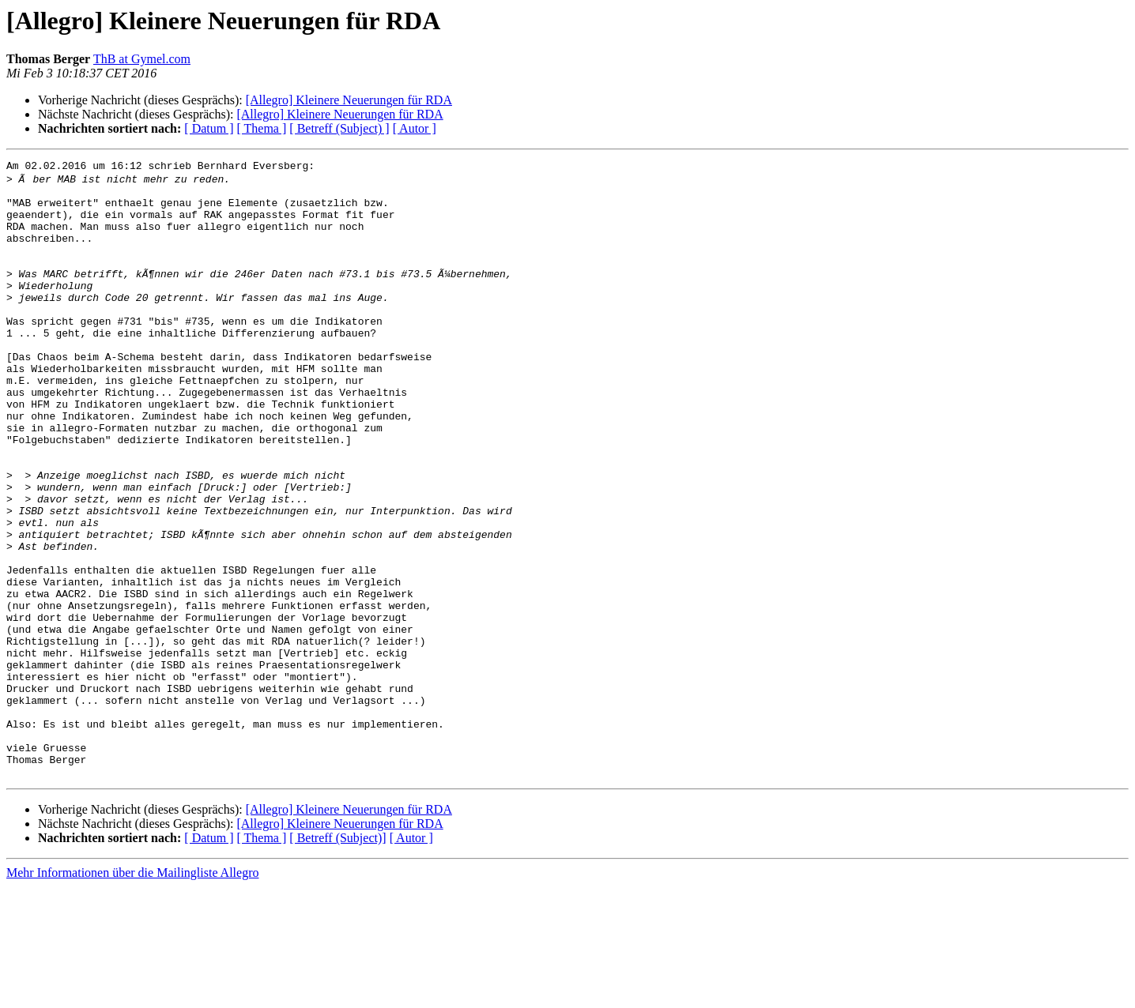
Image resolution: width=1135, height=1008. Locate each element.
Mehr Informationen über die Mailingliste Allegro (132, 994)
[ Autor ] (414, 128)
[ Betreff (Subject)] (337, 959)
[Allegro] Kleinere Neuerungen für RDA (349, 100)
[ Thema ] (262, 128)
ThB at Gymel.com (141, 59)
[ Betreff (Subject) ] (339, 128)
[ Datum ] (208, 128)
